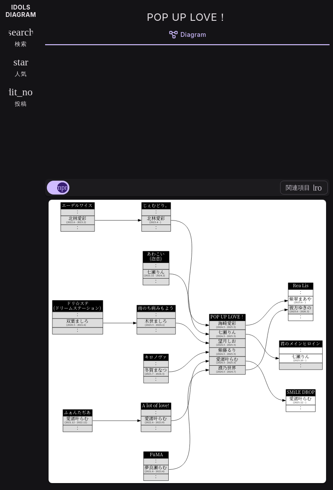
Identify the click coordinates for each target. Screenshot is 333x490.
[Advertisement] (187, 110)
